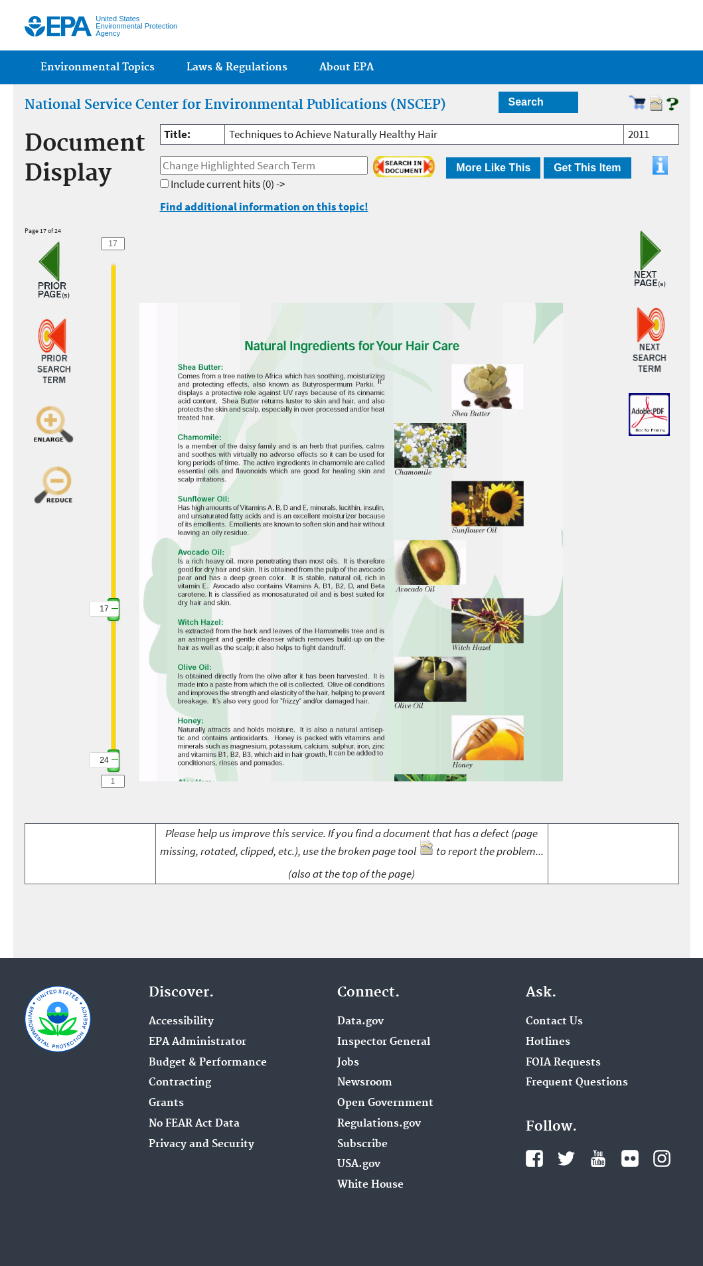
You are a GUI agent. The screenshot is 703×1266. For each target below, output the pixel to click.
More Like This (493, 167)
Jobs (348, 1063)
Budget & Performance (208, 1063)
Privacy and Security (201, 1144)
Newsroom (364, 1083)
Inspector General (383, 1042)
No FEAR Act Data (194, 1124)
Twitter (566, 1158)
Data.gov (360, 1022)
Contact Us (554, 1022)
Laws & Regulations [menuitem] (237, 67)
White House (370, 1185)
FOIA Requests (563, 1063)
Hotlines (548, 1042)
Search (526, 102)
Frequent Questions (577, 1083)
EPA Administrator (197, 1042)
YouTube (598, 1158)
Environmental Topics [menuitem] (97, 67)
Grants (166, 1103)
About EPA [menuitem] (346, 67)
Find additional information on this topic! (264, 206)
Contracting (180, 1083)
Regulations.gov (379, 1124)
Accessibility (181, 1022)
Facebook (534, 1158)
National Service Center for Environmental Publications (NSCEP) (235, 105)
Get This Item (587, 167)
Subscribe (362, 1144)
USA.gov (358, 1164)
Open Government (385, 1103)
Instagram (661, 1158)
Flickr (630, 1158)
